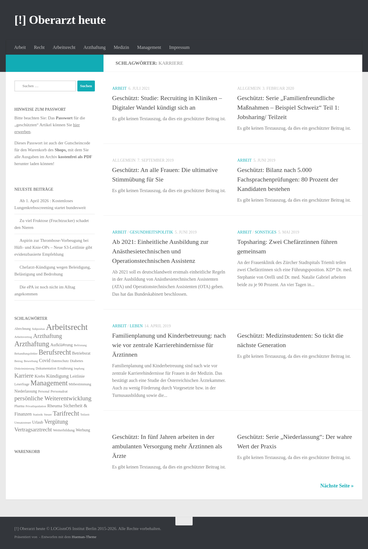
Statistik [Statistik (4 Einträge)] (38, 414)
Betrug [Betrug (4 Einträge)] (18, 361)
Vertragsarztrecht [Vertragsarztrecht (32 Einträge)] (33, 429)
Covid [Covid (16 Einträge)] (44, 360)
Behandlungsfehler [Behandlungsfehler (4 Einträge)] (26, 353)
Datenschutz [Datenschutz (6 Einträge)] (60, 361)
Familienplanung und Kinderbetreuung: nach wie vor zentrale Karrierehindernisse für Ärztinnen (169, 345)
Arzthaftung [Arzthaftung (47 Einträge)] (47, 335)
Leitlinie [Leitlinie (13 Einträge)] (77, 376)
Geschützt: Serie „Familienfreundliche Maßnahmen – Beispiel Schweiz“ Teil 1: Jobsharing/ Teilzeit (288, 107)
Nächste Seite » (337, 486)
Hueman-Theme (84, 537)
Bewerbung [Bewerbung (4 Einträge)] (31, 361)
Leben (136, 326)
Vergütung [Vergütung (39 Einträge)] (56, 421)
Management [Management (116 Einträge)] (49, 383)
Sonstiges (265, 232)
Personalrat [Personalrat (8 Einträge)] (59, 391)
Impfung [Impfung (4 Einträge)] (79, 368)
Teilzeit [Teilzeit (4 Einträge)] (84, 414)
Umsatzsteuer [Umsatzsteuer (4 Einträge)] (22, 422)
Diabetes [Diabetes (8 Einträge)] (76, 361)
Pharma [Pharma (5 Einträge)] (19, 406)
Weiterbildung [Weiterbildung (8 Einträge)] (63, 430)
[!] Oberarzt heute (60, 19)
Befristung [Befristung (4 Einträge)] (80, 345)
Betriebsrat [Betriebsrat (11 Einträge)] (81, 353)
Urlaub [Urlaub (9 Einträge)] (37, 422)
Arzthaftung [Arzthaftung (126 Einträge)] (31, 344)
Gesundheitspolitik (151, 232)
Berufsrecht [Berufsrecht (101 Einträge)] (55, 352)
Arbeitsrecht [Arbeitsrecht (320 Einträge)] (67, 327)
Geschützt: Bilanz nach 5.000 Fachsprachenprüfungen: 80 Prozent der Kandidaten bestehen (287, 179)
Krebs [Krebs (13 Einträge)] (39, 376)
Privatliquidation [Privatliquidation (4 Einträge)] (36, 406)
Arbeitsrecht (64, 47)
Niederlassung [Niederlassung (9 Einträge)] (25, 391)
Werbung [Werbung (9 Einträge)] (83, 430)
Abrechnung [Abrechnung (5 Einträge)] (22, 328)
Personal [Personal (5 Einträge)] (43, 391)
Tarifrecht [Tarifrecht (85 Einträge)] (66, 413)
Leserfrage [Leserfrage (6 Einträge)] (21, 384)
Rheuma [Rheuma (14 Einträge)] (54, 405)
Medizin (121, 47)
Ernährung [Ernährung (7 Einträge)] (65, 368)
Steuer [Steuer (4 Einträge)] (48, 414)
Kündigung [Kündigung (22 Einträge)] (57, 376)
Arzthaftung (94, 47)
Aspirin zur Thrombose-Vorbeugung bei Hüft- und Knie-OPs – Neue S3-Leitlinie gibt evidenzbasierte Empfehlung (53, 247)
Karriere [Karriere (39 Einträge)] (23, 375)
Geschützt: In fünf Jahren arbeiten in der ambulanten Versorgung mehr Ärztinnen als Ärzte (167, 446)
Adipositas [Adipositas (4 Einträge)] (38, 328)
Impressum (179, 47)
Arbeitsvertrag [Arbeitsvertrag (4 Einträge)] (23, 336)
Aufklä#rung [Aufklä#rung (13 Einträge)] (61, 344)
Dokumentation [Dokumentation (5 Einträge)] (46, 368)
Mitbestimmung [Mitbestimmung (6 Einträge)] (80, 384)
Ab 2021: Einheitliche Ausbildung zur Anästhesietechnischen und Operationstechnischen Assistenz (160, 251)
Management (149, 47)
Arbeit (20, 47)
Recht (39, 47)
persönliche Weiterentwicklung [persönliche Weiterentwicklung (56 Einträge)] (52, 398)
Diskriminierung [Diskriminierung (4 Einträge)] (24, 368)
